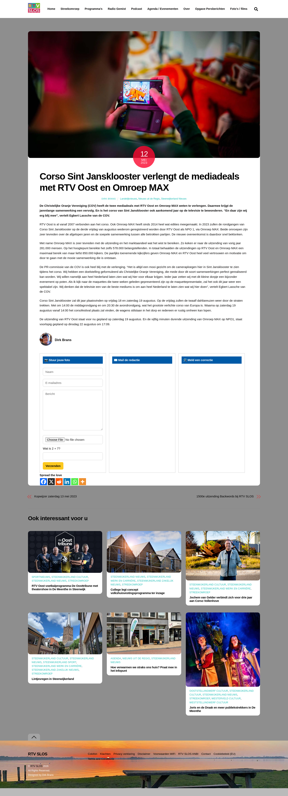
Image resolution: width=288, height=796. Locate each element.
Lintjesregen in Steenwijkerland (53, 686)
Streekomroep (70, 9)
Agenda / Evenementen (173, 8)
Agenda (116, 666)
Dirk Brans (108, 206)
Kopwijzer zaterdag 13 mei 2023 (55, 504)
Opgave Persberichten (224, 9)
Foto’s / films (56, 16)
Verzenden (53, 473)
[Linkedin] (66, 489)
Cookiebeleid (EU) (225, 761)
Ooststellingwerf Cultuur (208, 698)
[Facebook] (43, 489)
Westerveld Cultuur (226, 706)
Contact (206, 761)
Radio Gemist (127, 8)
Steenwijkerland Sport (59, 670)
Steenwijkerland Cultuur (69, 584)
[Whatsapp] (74, 489)
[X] (51, 489)
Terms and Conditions (101, 766)
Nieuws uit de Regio (149, 206)
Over (197, 8)
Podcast (146, 8)
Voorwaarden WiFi (164, 761)
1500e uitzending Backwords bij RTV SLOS (225, 504)
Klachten (105, 761)
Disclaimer (144, 761)
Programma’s (101, 9)
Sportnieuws (41, 584)
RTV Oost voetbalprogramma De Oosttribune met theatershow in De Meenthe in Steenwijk (65, 595)
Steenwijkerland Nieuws (173, 206)
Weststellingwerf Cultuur (208, 710)
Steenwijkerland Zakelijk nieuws (55, 677)
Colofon (92, 761)
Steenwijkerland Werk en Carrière (226, 596)
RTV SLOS (36, 774)
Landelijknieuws (128, 206)
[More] (82, 489)
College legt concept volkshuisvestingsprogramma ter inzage (138, 599)
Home (48, 8)
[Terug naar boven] (34, 745)
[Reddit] (59, 489)
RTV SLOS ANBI (188, 761)
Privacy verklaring (124, 761)
